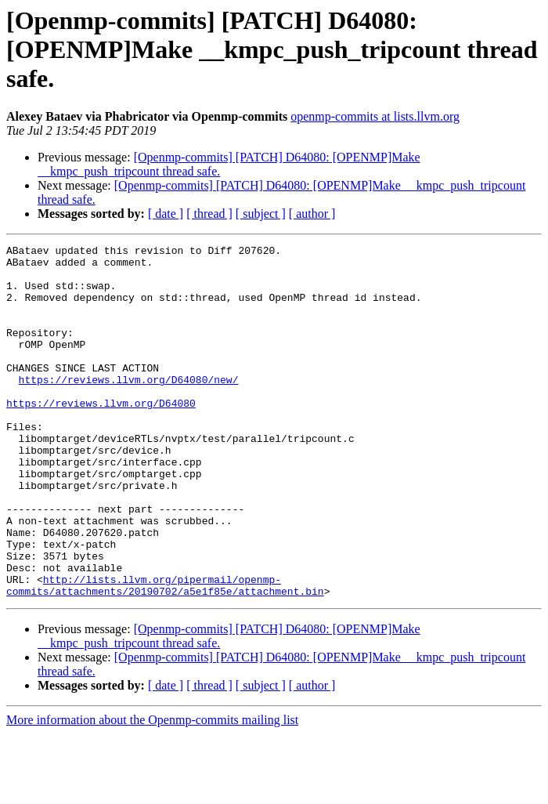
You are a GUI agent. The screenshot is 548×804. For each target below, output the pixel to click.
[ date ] (165, 213)
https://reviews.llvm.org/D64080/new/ (129, 407)
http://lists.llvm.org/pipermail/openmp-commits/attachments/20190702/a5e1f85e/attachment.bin (165, 654)
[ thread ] (209, 213)
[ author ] (312, 213)
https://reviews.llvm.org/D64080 (101, 436)
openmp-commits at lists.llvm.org (375, 116)
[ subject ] (261, 213)
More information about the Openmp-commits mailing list (152, 790)
